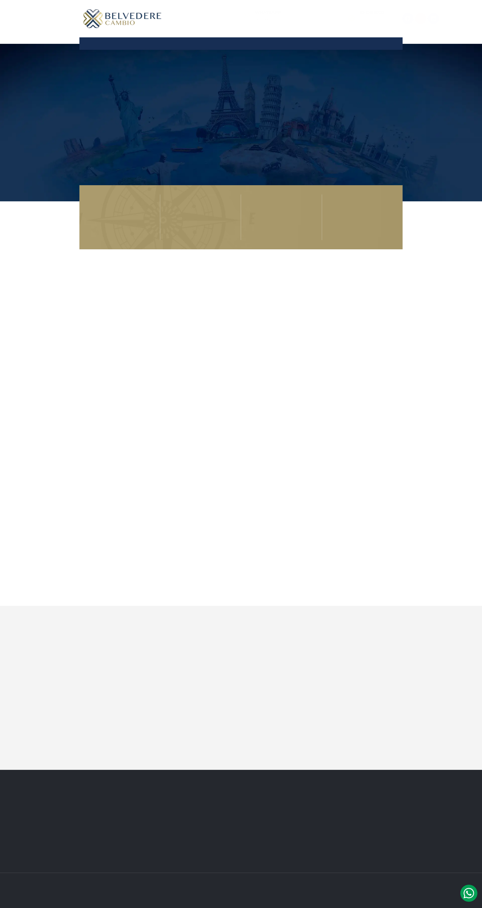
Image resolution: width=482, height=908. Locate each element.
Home (145, 41)
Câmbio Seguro (292, 41)
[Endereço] (267, 18)
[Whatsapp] (200, 15)
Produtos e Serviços (234, 41)
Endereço (287, 12)
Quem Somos (179, 41)
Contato (333, 41)
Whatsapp (222, 12)
